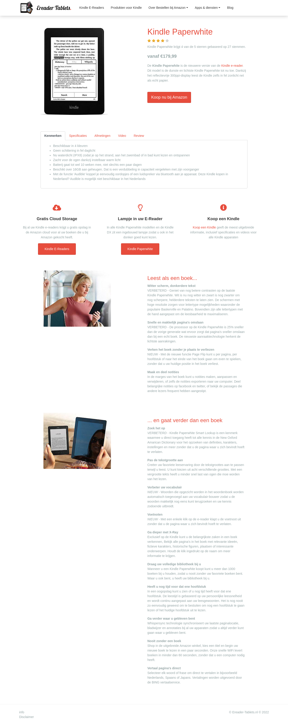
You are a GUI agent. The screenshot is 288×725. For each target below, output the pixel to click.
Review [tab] (139, 135)
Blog (230, 7)
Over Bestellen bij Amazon (166, 7)
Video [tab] (122, 135)
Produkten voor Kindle (126, 7)
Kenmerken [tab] (52, 135)
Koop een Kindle (204, 227)
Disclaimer (26, 717)
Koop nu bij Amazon (169, 97)
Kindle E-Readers (91, 7)
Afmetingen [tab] (102, 135)
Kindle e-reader (232, 65)
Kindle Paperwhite (140, 249)
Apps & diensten (206, 7)
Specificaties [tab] (78, 135)
